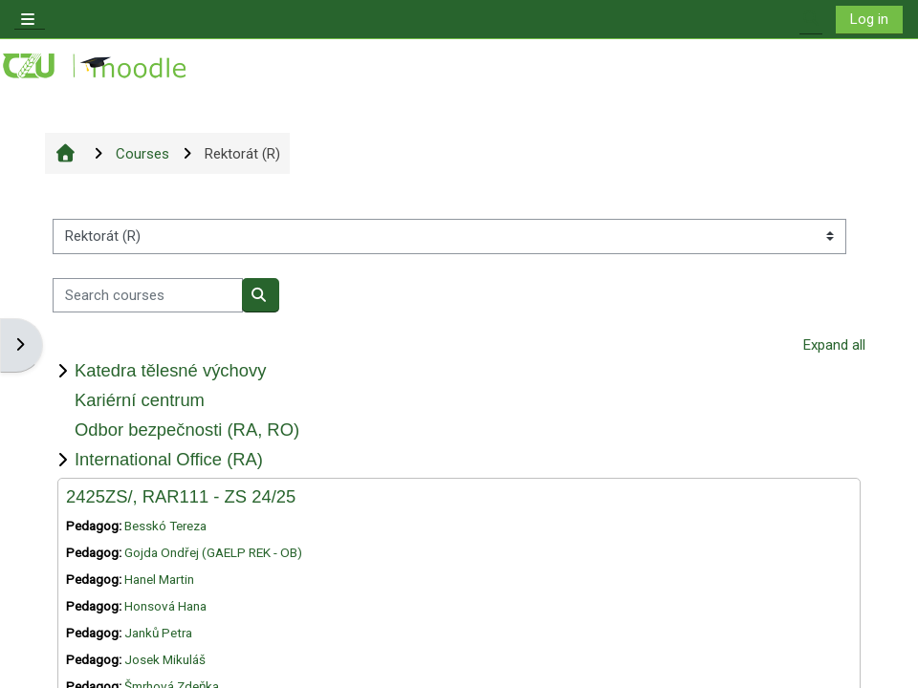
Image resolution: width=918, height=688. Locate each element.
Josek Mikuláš (165, 659)
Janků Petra (158, 632)
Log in (869, 19)
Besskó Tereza (165, 525)
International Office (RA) (169, 459)
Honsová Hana (165, 605)
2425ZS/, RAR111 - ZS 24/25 (180, 496)
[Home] (95, 66)
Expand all (834, 345)
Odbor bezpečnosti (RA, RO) (187, 429)
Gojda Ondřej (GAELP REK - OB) (213, 552)
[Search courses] (148, 295)
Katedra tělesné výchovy (170, 370)
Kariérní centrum (140, 400)
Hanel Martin (159, 579)
